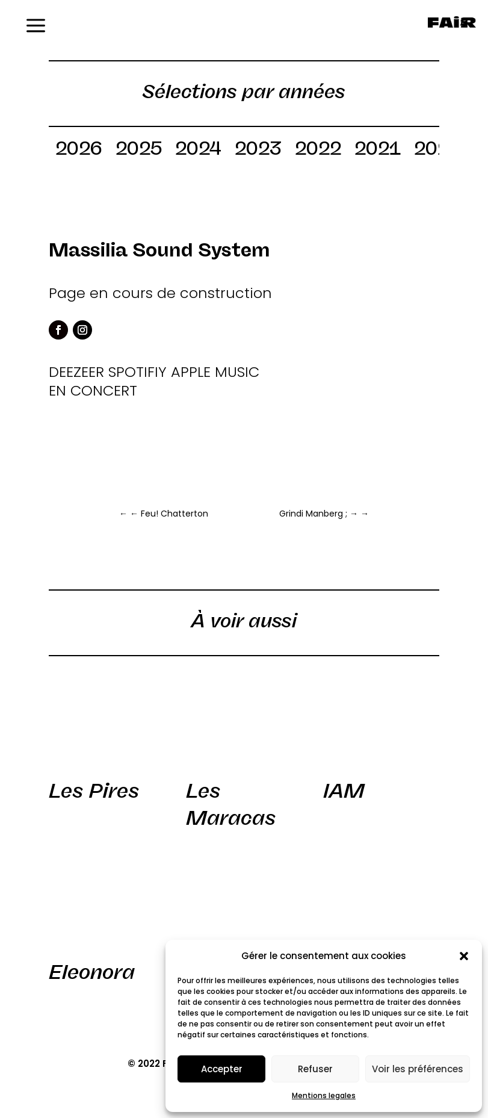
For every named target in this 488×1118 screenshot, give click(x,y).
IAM (344, 790)
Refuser (315, 1069)
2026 (78, 150)
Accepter (221, 1069)
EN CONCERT (93, 390)
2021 (377, 150)
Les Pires (94, 790)
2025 (139, 150)
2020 (437, 150)
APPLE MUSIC (215, 372)
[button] (464, 956)
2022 (318, 150)
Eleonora (92, 972)
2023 (258, 150)
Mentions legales (324, 1095)
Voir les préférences (417, 1069)
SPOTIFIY (137, 372)
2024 (198, 150)
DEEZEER (76, 372)
